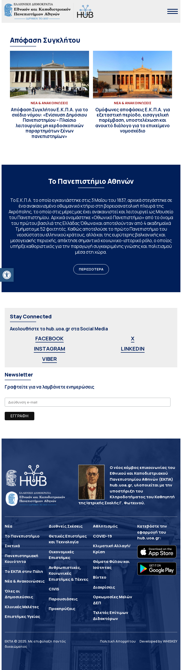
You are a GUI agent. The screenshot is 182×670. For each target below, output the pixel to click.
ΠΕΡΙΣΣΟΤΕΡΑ (91, 269)
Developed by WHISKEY (158, 641)
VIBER (49, 358)
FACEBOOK (49, 338)
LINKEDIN (133, 348)
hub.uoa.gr (148, 538)
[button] (7, 275)
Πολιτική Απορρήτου (118, 641)
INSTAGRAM (49, 348)
